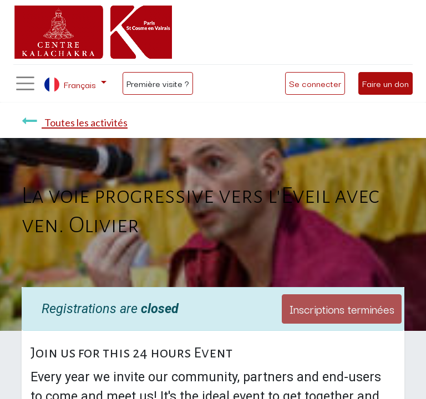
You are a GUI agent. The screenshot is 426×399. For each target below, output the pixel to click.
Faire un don (385, 83)
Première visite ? (157, 83)
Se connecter (315, 83)
